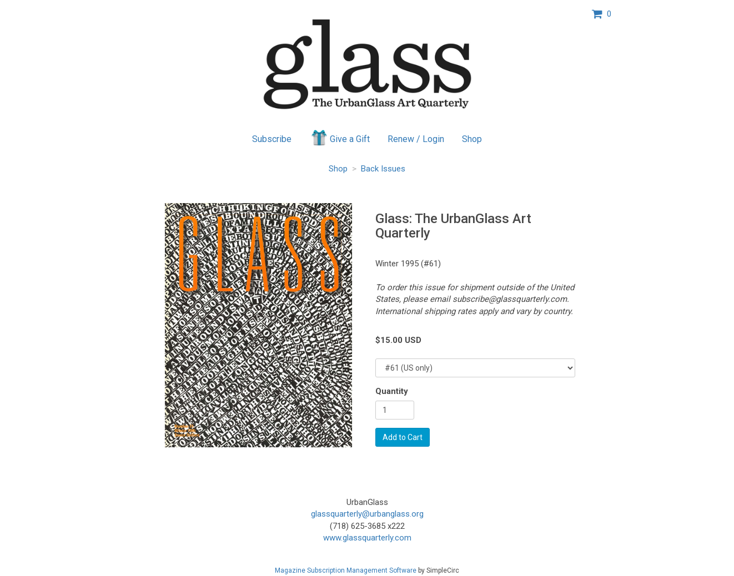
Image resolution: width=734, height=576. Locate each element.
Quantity (391, 391)
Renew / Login (416, 139)
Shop (472, 139)
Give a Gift (339, 137)
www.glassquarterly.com (367, 538)
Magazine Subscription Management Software (345, 570)
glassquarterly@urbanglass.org (367, 514)
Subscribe (271, 139)
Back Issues (383, 169)
